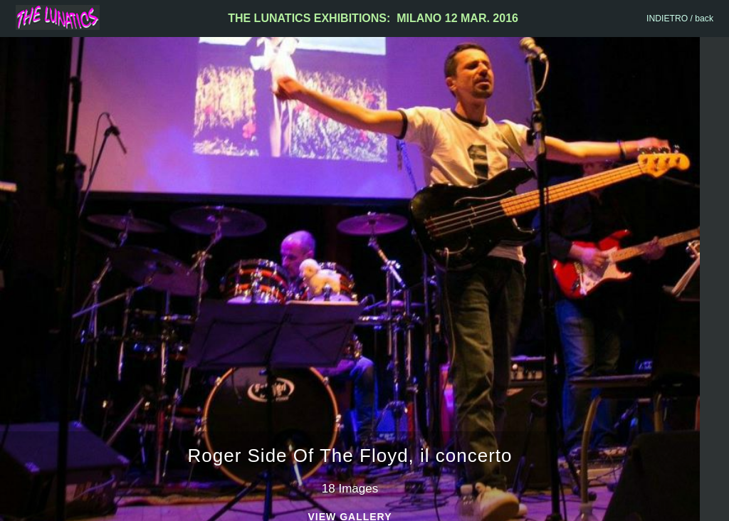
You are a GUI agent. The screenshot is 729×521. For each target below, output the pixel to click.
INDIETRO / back (679, 18)
